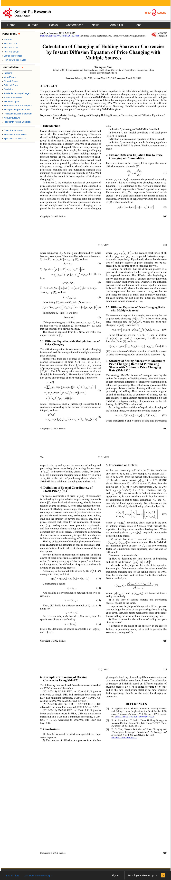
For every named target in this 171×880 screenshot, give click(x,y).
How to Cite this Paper (14, 60)
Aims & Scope (10, 81)
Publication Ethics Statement (17, 113)
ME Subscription (11, 101)
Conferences (74, 25)
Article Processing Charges (16, 93)
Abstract (7, 39)
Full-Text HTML (10, 47)
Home (11, 25)
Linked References (12, 56)
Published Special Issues (14, 134)
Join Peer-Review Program (39, 875)
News (95, 25)
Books (53, 25)
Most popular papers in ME (16, 109)
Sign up (115, 875)
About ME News (11, 117)
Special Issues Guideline (14, 138)
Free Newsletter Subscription (17, 105)
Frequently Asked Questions (17, 122)
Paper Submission (12, 97)
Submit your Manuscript (140, 875)
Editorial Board (10, 85)
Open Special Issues (12, 130)
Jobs (138, 25)
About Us (116, 25)
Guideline (7, 89)
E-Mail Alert (12, 875)
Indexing (7, 73)
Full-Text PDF (9, 43)
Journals (32, 25)
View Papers (9, 77)
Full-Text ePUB (10, 51)
